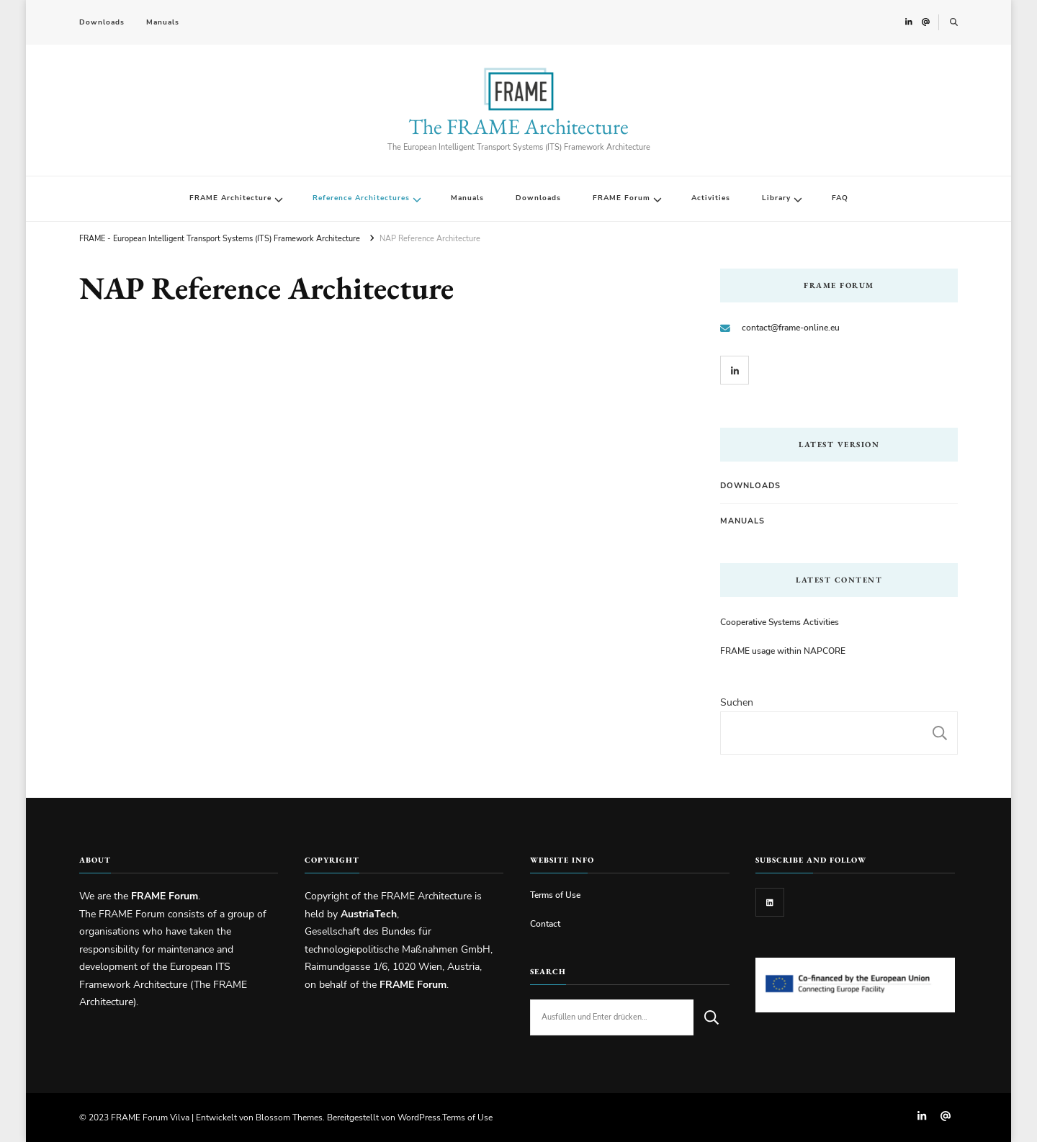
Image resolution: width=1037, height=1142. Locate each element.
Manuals (162, 22)
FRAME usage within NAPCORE (782, 650)
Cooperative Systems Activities (779, 622)
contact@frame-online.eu (791, 327)
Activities (710, 198)
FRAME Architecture (230, 198)
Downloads (102, 22)
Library (776, 198)
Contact (545, 923)
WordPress (419, 1117)
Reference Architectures (361, 198)
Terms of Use (555, 895)
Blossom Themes (289, 1117)
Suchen (736, 702)
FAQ (840, 198)
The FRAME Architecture (518, 126)
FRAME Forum (621, 198)
